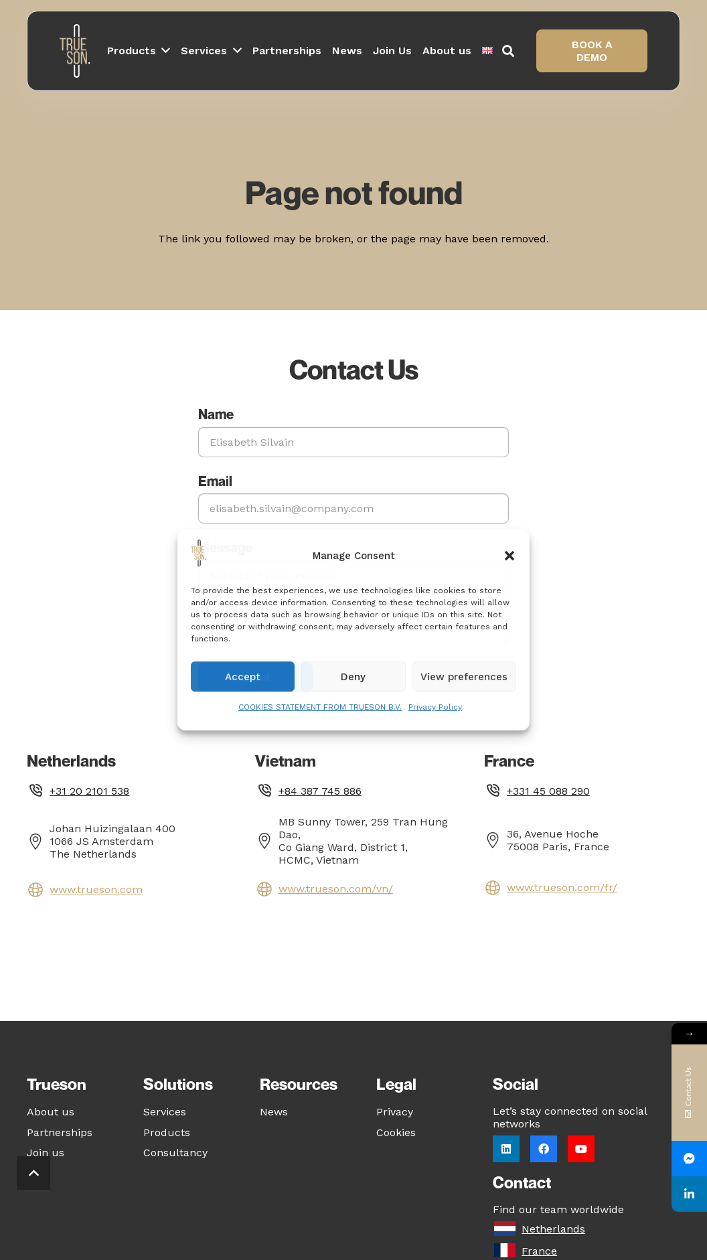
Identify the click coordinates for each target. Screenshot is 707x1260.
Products (166, 1132)
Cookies (396, 1132)
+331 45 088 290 (548, 791)
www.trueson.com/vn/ (336, 888)
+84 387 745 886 (320, 791)
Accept (242, 677)
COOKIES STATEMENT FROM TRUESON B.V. (320, 707)
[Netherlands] (507, 1229)
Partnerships (59, 1132)
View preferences (463, 677)
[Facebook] (543, 1148)
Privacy (394, 1111)
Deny (353, 677)
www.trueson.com (96, 889)
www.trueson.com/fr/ (562, 887)
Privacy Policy (435, 707)
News (274, 1111)
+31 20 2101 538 (89, 791)
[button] (509, 555)
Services (164, 1111)
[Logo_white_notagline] (77, 51)
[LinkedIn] (506, 1148)
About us (50, 1111)
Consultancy (175, 1152)
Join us (45, 1152)
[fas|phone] (38, 792)
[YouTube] (581, 1148)
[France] (507, 1251)
